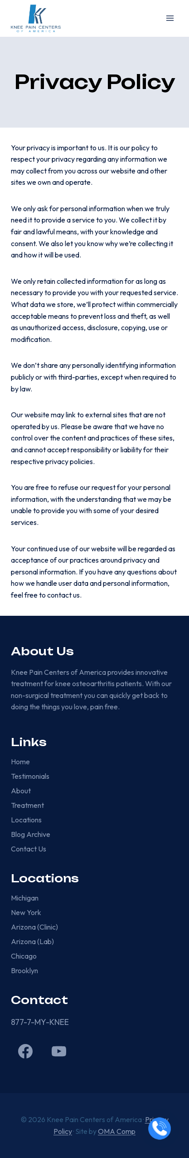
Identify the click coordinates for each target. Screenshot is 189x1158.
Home (20, 761)
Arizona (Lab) (32, 941)
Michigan (25, 897)
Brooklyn (24, 970)
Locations (26, 819)
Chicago (24, 955)
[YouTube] (58, 1051)
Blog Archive (30, 834)
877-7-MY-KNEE (40, 1022)
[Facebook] (25, 1051)
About (21, 790)
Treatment (27, 805)
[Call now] (159, 1128)
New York (26, 912)
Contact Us (28, 848)
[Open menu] (169, 18)
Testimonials (30, 776)
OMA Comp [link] (117, 1131)
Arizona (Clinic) (34, 926)
